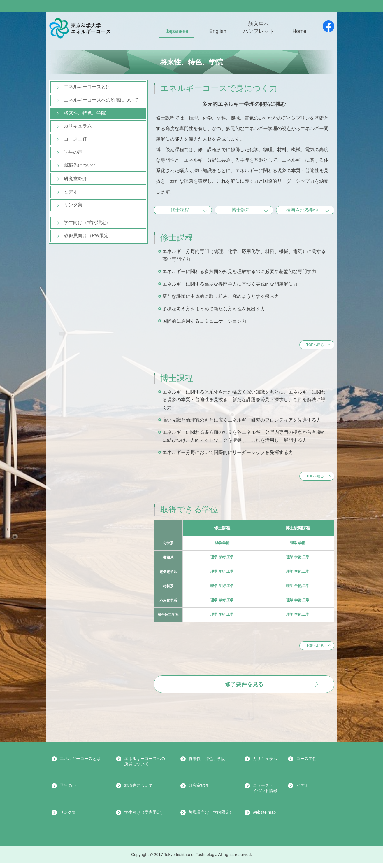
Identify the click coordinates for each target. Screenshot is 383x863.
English (217, 31)
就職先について (80, 165)
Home (299, 31)
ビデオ (71, 191)
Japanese (177, 31)
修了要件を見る (244, 684)
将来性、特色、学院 (85, 113)
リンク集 (73, 204)
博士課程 (241, 209)
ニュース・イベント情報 (265, 788)
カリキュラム (78, 125)
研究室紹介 (75, 178)
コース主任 (75, 139)
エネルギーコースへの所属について (101, 99)
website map (264, 812)
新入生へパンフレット (258, 27)
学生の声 (73, 152)
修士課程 (180, 209)
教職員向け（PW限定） (88, 235)
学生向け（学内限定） (87, 222)
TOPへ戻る (315, 345)
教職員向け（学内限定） (211, 812)
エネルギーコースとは (87, 86)
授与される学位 (302, 209)
